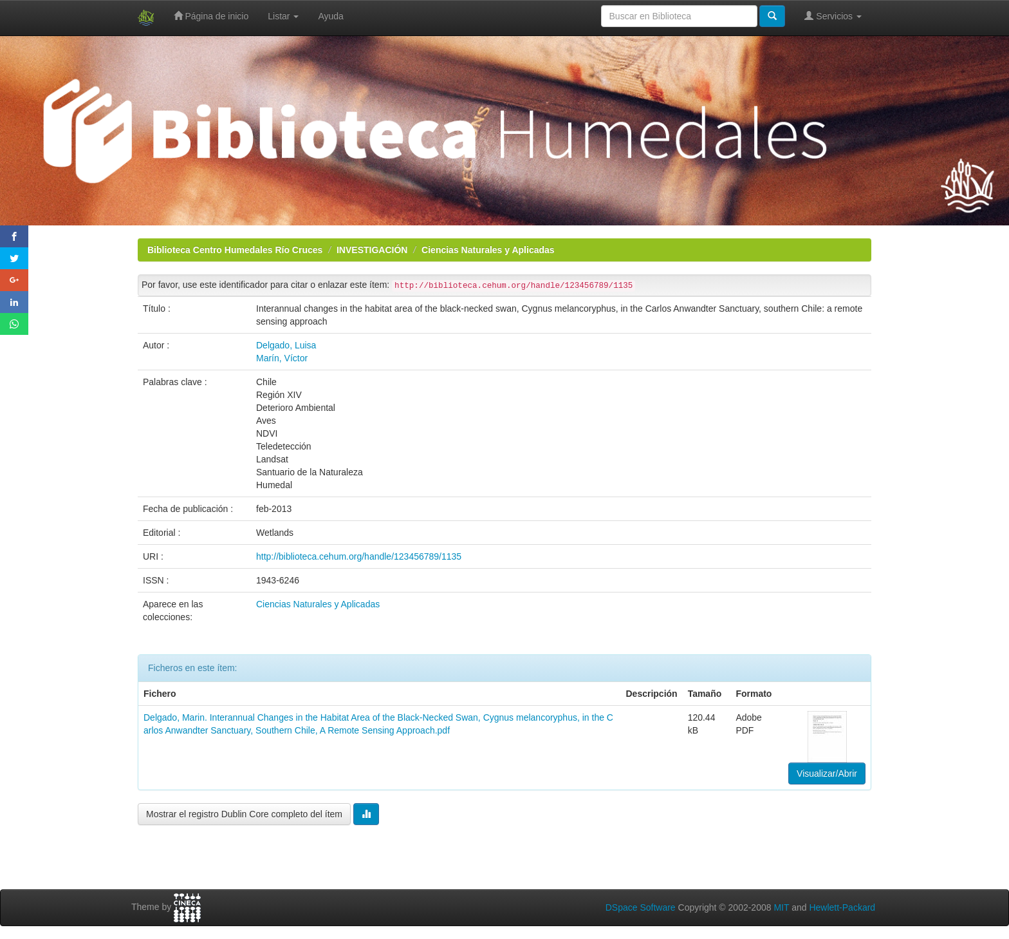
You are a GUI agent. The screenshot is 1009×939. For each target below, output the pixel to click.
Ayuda (330, 16)
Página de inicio (211, 15)
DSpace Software (641, 907)
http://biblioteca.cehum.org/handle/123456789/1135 (358, 556)
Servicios (833, 15)
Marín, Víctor (282, 358)
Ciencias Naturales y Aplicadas (487, 250)
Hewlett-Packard (842, 907)
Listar (283, 16)
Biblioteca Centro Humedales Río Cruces (234, 250)
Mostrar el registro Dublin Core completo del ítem (244, 814)
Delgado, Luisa (286, 345)
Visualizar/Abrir (827, 773)
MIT (781, 907)
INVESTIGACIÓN (372, 250)
